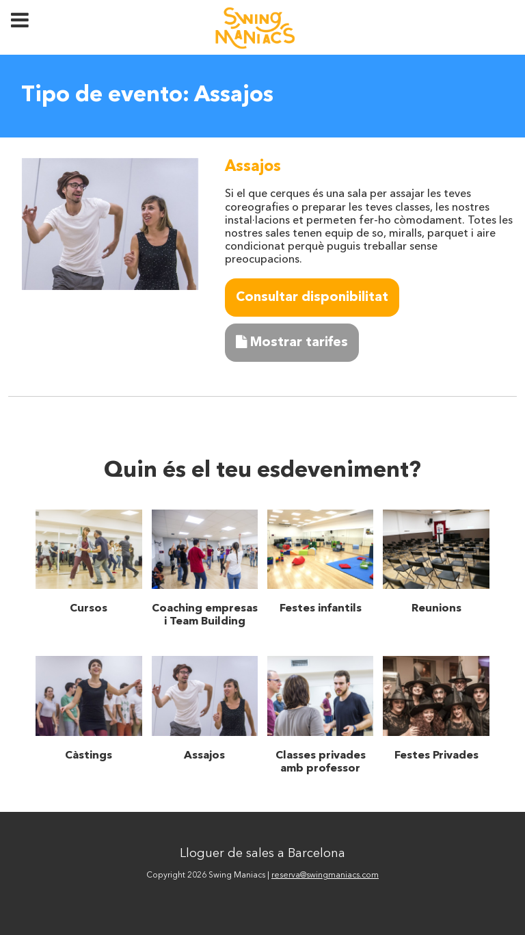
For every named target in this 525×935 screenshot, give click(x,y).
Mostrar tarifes (292, 342)
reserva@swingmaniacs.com (325, 875)
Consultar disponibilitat (312, 297)
